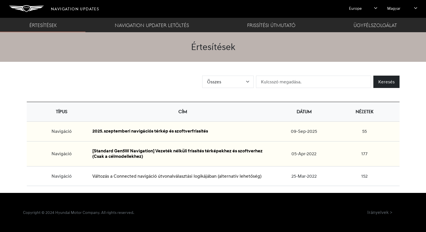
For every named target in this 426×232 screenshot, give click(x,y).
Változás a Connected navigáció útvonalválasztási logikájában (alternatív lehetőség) (176, 176)
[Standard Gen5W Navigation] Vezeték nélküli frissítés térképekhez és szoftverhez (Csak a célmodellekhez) (177, 153)
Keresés (386, 82)
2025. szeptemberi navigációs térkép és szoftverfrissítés (150, 131)
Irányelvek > (379, 212)
